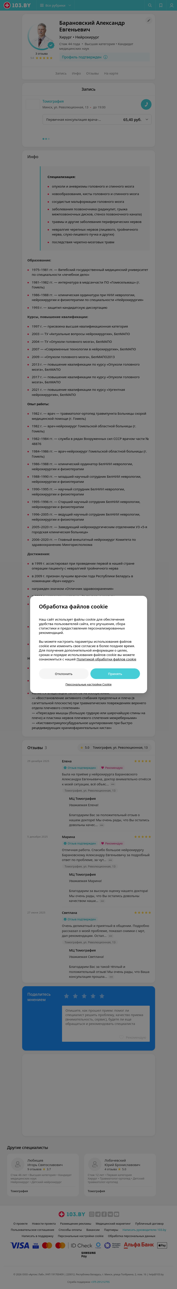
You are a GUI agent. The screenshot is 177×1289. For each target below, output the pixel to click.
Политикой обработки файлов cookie (106, 659)
